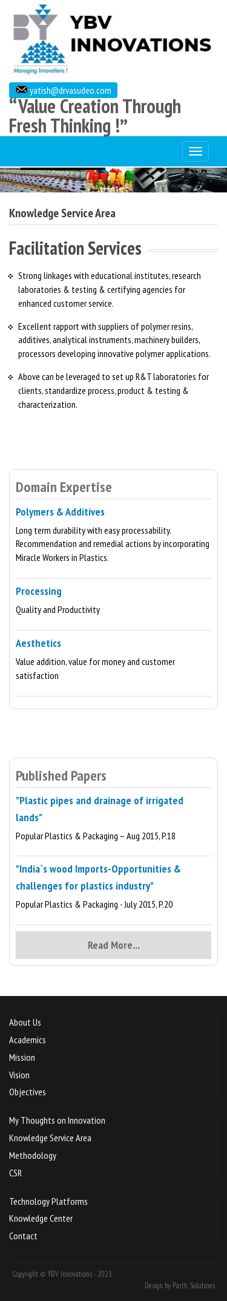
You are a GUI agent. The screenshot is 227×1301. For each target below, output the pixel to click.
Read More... (114, 945)
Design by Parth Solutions (180, 1285)
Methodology (32, 1155)
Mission (22, 1057)
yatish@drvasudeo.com (69, 90)
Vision (19, 1075)
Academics (27, 1040)
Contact (23, 1236)
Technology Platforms (48, 1201)
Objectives (27, 1092)
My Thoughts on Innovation (57, 1120)
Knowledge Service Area (50, 1138)
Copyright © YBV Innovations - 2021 (62, 1274)
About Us (25, 1022)
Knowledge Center (41, 1218)
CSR (15, 1173)
